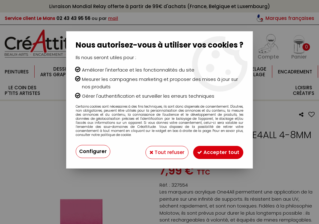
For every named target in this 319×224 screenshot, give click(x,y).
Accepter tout (217, 151)
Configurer (93, 151)
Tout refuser (163, 151)
